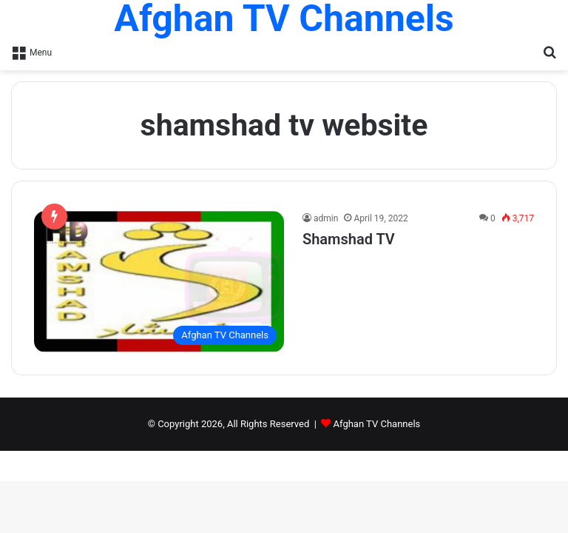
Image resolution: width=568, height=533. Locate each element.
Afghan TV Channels (377, 423)
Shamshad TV (348, 239)
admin (326, 218)
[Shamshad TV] (159, 281)
